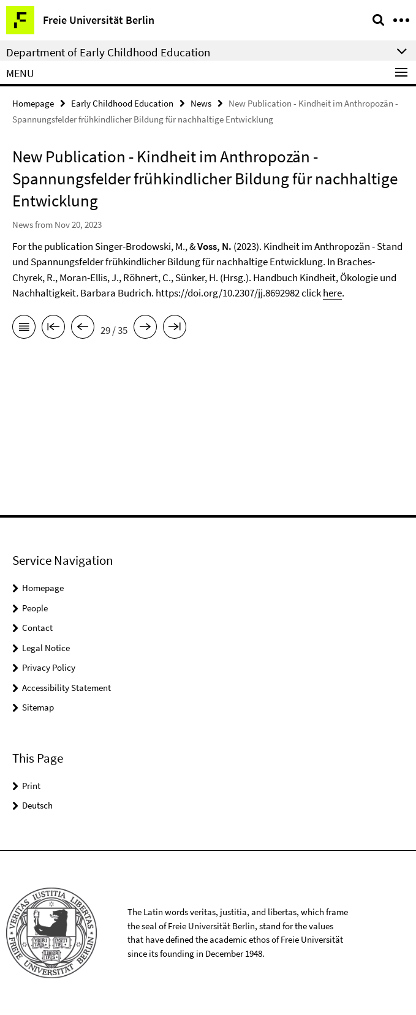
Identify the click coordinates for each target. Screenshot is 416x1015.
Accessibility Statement (66, 687)
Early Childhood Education (122, 103)
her (330, 293)
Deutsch (37, 805)
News (201, 103)
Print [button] (31, 785)
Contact (37, 627)
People (35, 608)
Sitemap (38, 707)
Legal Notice (46, 648)
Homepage (33, 103)
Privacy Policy (48, 667)
